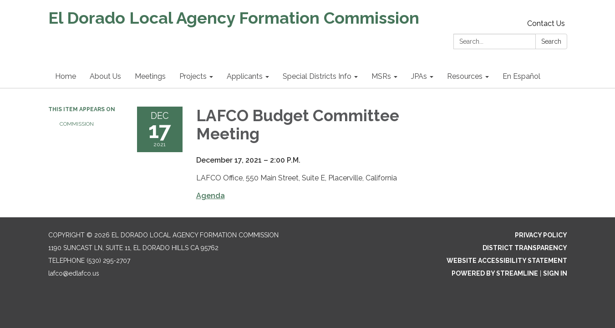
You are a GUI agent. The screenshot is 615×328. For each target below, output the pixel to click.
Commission (77, 124)
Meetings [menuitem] (150, 76)
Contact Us (546, 23)
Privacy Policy (541, 235)
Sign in (555, 273)
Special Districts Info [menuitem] (317, 76)
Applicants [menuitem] (245, 76)
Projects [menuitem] (193, 76)
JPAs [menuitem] (419, 76)
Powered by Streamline (495, 273)
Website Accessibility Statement (507, 260)
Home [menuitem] (65, 76)
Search (551, 41)
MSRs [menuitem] (381, 76)
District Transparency (525, 247)
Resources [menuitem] (465, 76)
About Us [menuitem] (105, 76)
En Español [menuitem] (521, 76)
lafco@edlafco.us (73, 273)
